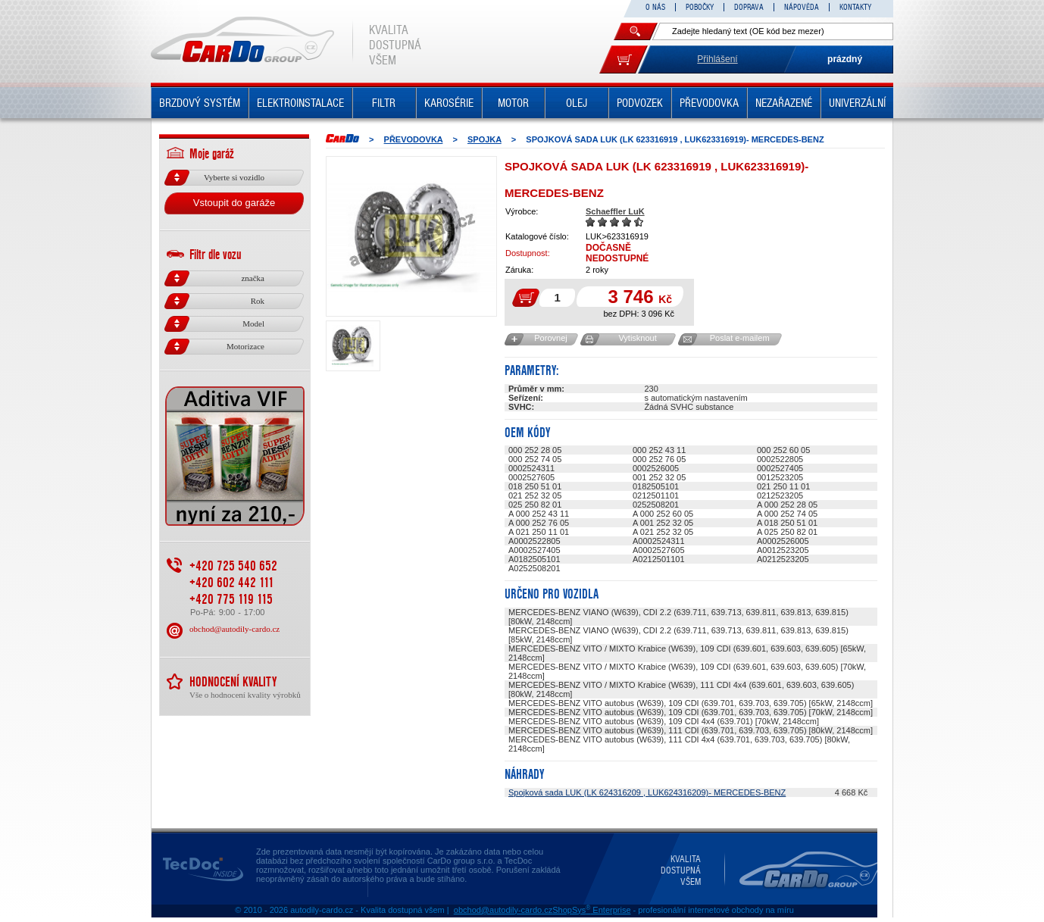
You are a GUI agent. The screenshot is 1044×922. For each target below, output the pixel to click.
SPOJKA (484, 139)
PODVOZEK (640, 103)
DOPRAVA (749, 7)
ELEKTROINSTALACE (300, 103)
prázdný (844, 59)
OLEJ (576, 103)
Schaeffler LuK (615, 211)
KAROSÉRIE (449, 103)
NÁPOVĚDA (801, 7)
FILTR (383, 103)
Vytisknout (637, 337)
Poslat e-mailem (740, 337)
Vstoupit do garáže (234, 202)
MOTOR (513, 103)
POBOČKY (700, 7)
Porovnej (550, 337)
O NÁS (655, 7)
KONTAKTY (855, 7)
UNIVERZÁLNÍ (857, 103)
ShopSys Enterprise (591, 909)
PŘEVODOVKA (709, 103)
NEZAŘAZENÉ (783, 103)
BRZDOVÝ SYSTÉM (199, 103)
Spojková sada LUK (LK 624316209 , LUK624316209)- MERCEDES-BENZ (647, 792)
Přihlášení (717, 59)
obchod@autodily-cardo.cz (234, 628)
